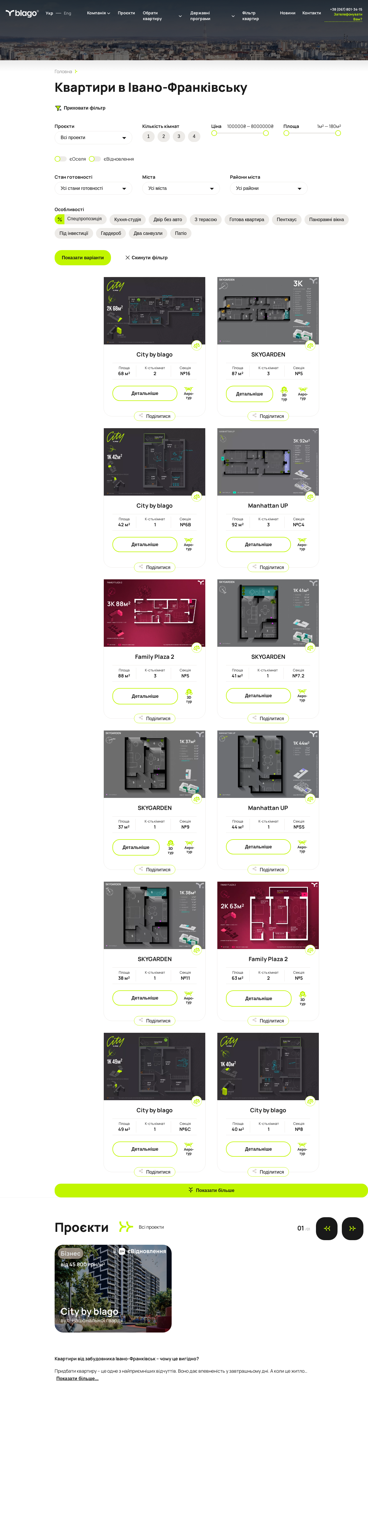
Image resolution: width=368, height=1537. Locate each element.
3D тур (284, 397)
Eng (67, 13)
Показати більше (215, 1190)
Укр (49, 13)
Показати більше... (77, 1378)
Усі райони (247, 188)
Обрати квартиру (152, 15)
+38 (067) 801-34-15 (346, 9)
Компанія (96, 12)
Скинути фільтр (150, 257)
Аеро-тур (188, 396)
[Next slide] (352, 1228)
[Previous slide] (327, 1228)
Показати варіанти (83, 257)
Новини (288, 12)
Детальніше (144, 393)
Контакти (311, 12)
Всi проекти (73, 137)
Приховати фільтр (80, 108)
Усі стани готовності (82, 188)
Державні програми (200, 15)
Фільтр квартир (250, 15)
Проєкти (126, 12)
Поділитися (158, 416)
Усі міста (157, 188)
